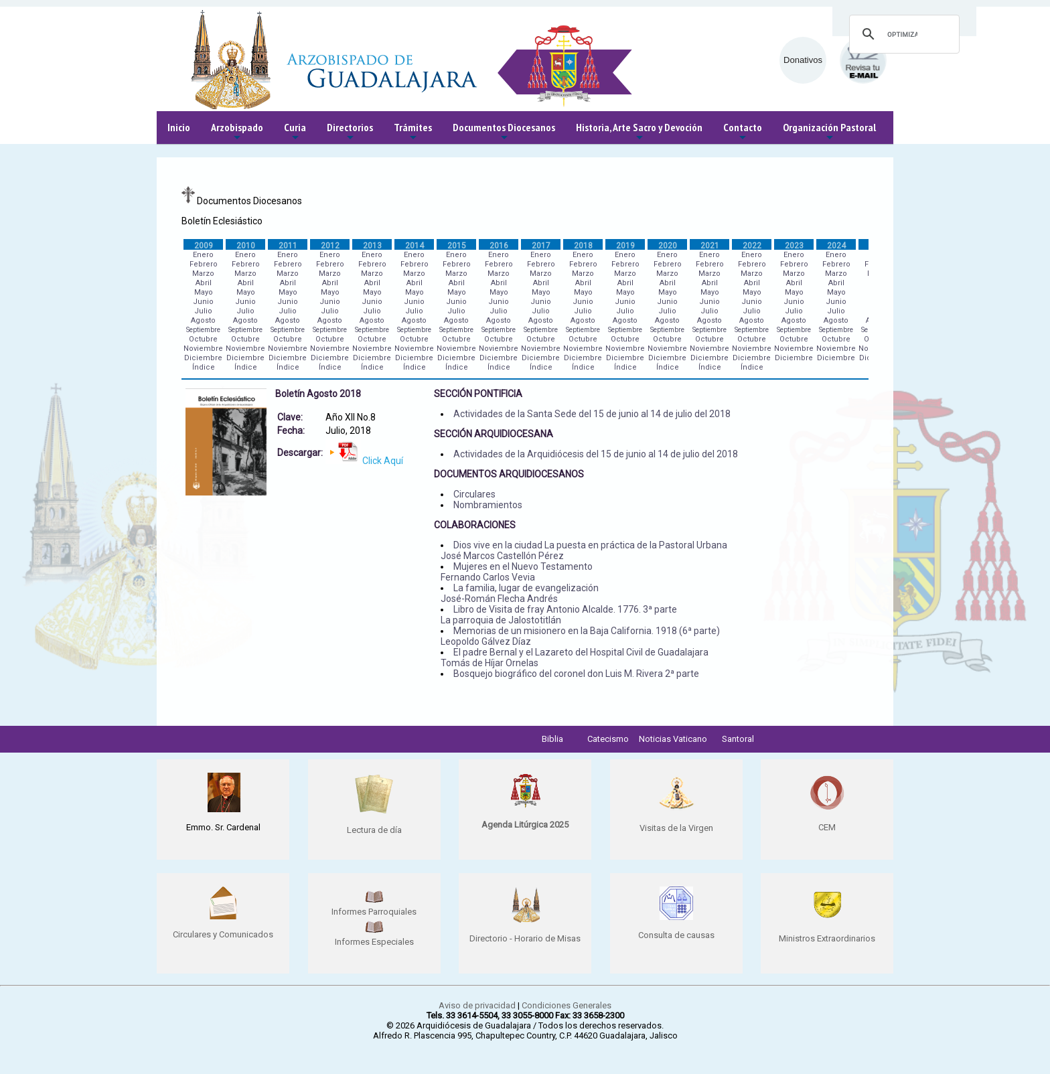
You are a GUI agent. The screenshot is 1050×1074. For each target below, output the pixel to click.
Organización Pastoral (829, 132)
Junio (203, 301)
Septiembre (203, 329)
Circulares (474, 494)
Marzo (203, 273)
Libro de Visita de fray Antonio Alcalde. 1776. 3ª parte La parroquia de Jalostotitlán (559, 614)
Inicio (178, 127)
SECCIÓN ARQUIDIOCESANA (493, 434)
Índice (203, 367)
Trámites (413, 132)
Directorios (350, 132)
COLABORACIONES (475, 525)
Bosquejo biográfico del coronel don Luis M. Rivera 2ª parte (576, 673)
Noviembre (203, 348)
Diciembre (203, 358)
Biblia (552, 739)
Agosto (203, 320)
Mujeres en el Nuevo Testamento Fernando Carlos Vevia (517, 572)
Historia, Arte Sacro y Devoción (639, 132)
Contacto (742, 132)
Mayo (203, 292)
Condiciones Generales (566, 1005)
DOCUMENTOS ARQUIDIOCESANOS (509, 474)
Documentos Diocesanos (504, 132)
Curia (295, 132)
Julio (203, 311)
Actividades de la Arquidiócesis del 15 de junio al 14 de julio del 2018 (595, 454)
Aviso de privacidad (477, 1005)
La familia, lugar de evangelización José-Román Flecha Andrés (520, 593)
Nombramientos (487, 505)
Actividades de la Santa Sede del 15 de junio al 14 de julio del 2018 (592, 413)
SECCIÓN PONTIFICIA (478, 393)
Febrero (204, 264)
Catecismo (608, 739)
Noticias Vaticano (673, 739)
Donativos (802, 60)
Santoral (738, 739)
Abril (204, 283)
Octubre (203, 339)
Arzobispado (237, 132)
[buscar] (902, 34)
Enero (203, 254)
